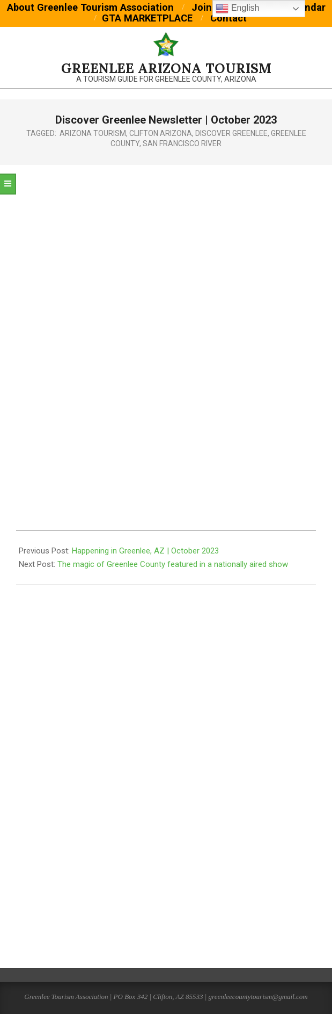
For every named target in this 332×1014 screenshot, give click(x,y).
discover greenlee (231, 133)
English (237, 8)
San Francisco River (182, 143)
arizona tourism (93, 133)
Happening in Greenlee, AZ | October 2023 (145, 551)
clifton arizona (160, 133)
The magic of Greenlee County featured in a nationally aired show (172, 564)
